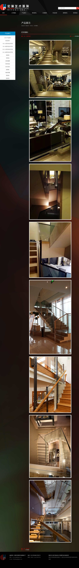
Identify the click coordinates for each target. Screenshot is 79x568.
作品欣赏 (55, 12)
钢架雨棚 (7, 72)
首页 (3, 12)
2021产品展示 (7, 37)
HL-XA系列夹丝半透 (8, 49)
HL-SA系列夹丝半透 (8, 43)
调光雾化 (34, 12)
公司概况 (14, 12)
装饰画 (7, 75)
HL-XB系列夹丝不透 (8, 52)
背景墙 (7, 58)
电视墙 (7, 55)
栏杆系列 (7, 66)
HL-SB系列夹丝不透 (8, 46)
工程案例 (44, 12)
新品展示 (7, 40)
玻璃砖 (7, 69)
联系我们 (75, 12)
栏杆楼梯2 (77, 36)
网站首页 (27, 25)
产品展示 (24, 12)
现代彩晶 (7, 63)
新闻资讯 (65, 12)
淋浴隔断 (7, 61)
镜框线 (7, 78)
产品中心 (31, 25)
